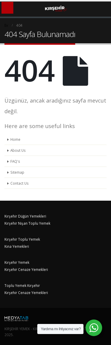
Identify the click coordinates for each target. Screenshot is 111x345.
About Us (18, 150)
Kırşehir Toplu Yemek (22, 239)
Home (15, 139)
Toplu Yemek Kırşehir (22, 285)
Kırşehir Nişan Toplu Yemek (27, 223)
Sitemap (17, 172)
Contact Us (19, 183)
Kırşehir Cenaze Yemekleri (26, 269)
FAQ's (15, 161)
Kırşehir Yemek (16, 262)
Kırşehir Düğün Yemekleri (25, 216)
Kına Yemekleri (16, 246)
